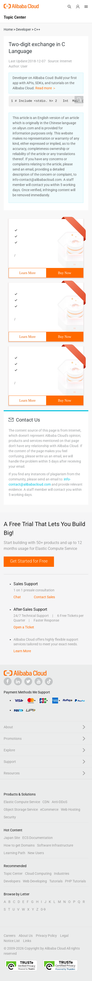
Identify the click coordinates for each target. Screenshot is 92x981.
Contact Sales (44, 597)
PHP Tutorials (75, 881)
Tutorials (56, 881)
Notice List (12, 941)
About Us (26, 936)
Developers (12, 881)
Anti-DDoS (59, 802)
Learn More (27, 273)
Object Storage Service (21, 809)
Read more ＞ (45, 88)
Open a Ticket (23, 627)
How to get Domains (19, 845)
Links (27, 941)
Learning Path (14, 853)
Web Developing (35, 881)
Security (10, 817)
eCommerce (49, 809)
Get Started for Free (29, 561)
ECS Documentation (37, 838)
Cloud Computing (38, 873)
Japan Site (12, 838)
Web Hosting (70, 809)
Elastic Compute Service (22, 802)
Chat (17, 597)
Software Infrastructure (55, 845)
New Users (36, 853)
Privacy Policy (46, 936)
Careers (9, 936)
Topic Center (13, 873)
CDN (45, 802)
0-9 (43, 909)
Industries (61, 873)
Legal (64, 936)
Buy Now (64, 273)
